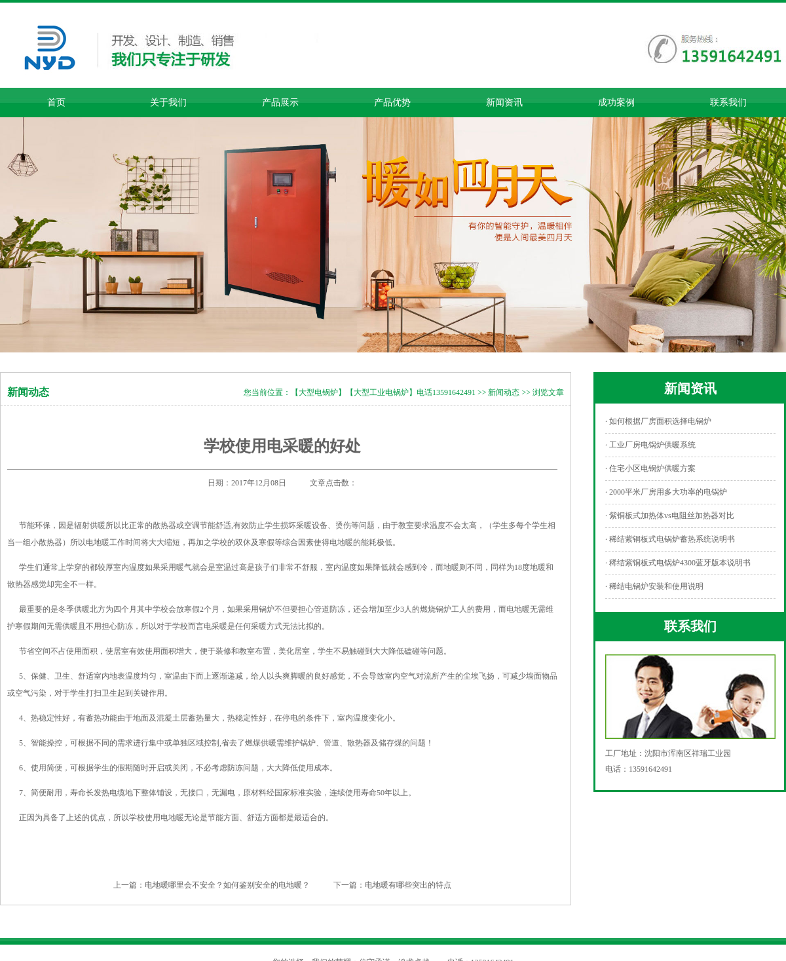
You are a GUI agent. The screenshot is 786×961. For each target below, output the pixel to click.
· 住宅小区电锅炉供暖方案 (650, 468)
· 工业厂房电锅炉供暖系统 (650, 444)
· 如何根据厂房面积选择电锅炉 (658, 421)
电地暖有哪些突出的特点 (408, 885)
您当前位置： (267, 392)
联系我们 (728, 102)
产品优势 (392, 102)
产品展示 (280, 102)
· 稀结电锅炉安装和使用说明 (654, 586)
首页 (56, 102)
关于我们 (168, 102)
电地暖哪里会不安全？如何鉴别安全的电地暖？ (227, 885)
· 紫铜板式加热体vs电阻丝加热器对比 (669, 515)
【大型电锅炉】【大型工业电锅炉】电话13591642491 (383, 392)
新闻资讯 (504, 102)
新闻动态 (503, 392)
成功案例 (616, 102)
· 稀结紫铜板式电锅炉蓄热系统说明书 (670, 539)
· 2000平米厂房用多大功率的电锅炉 (666, 492)
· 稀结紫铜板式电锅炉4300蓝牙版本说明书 (678, 562)
